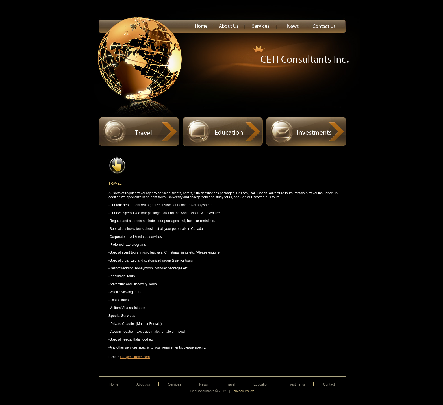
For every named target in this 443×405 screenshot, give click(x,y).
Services (174, 384)
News (203, 384)
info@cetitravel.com (135, 357)
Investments (296, 384)
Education (260, 384)
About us (143, 384)
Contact (329, 384)
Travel (230, 384)
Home (113, 384)
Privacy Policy (243, 391)
